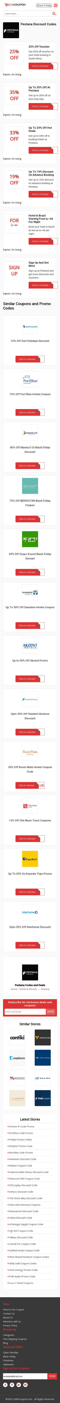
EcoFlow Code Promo (20, 1133)
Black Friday (44, 5)
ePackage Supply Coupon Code (25, 1224)
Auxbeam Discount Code (22, 1159)
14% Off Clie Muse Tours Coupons (30, 820)
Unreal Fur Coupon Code (22, 1243)
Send (50, 1011)
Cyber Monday (10, 1352)
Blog (5, 1342)
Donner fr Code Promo (21, 1126)
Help (6, 1304)
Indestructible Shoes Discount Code (28, 1172)
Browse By (9, 1329)
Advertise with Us (12, 1321)
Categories (8, 1335)
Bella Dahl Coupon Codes (22, 1263)
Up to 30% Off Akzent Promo (30, 660)
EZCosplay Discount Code (22, 1185)
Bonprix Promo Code (20, 1146)
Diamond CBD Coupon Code (24, 1178)
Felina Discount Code (20, 1217)
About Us (8, 1317)
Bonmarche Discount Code (23, 1211)
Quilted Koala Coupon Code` (24, 1250)
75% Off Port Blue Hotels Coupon (30, 394)
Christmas (8, 1360)
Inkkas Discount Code (20, 1237)
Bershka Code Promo (20, 1152)
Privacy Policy (10, 1325)
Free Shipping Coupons (15, 1338)
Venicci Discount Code (20, 1191)
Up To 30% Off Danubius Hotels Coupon (30, 607)
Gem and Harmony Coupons (24, 1204)
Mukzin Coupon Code (20, 1165)
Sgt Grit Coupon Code (20, 1230)
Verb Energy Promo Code (23, 1269)
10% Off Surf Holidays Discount (30, 340)
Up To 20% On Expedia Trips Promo (30, 873)
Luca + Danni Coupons (20, 1283)
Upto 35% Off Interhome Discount (30, 927)
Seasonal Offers (13, 1347)
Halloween (8, 1364)
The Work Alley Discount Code (25, 1198)
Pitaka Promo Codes (20, 1139)
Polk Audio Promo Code (21, 1276)
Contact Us (9, 1313)
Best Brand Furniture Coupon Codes (28, 1256)
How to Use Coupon (13, 1309)
